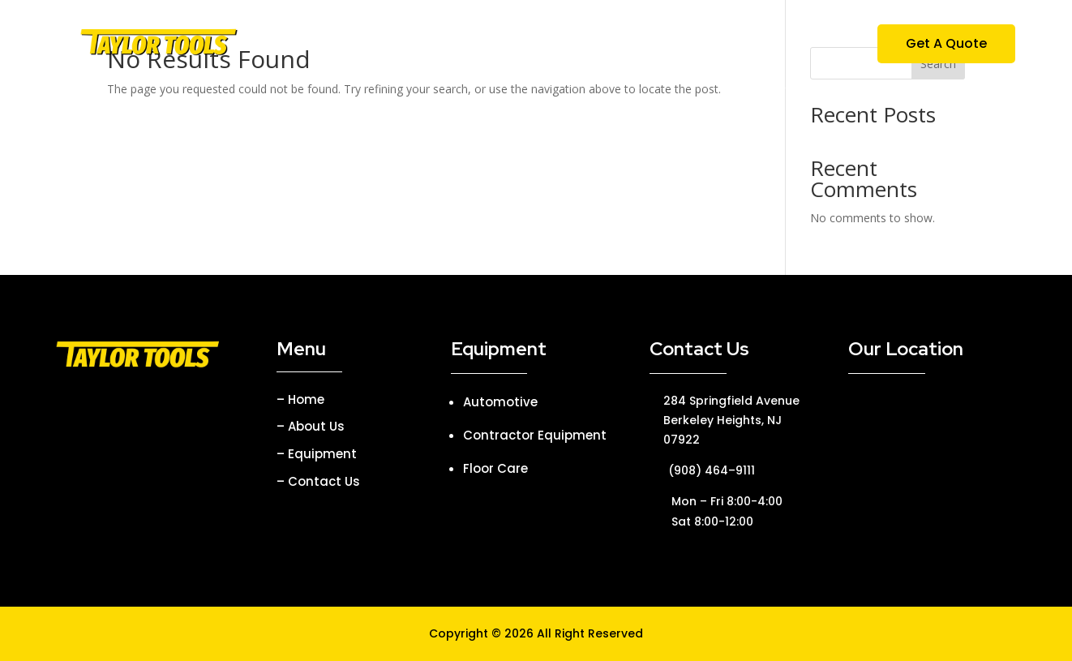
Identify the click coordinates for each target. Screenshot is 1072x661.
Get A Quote (946, 43)
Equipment (540, 45)
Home (375, 45)
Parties (638, 45)
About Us (449, 45)
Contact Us (723, 45)
